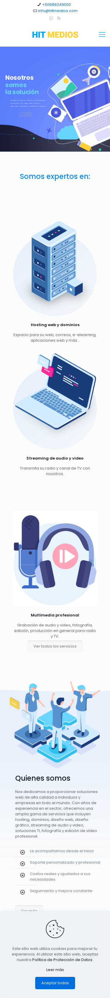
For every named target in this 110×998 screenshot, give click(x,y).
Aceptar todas (55, 983)
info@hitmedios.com (58, 10)
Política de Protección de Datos (62, 960)
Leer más (55, 969)
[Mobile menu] (102, 35)
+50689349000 (56, 4)
